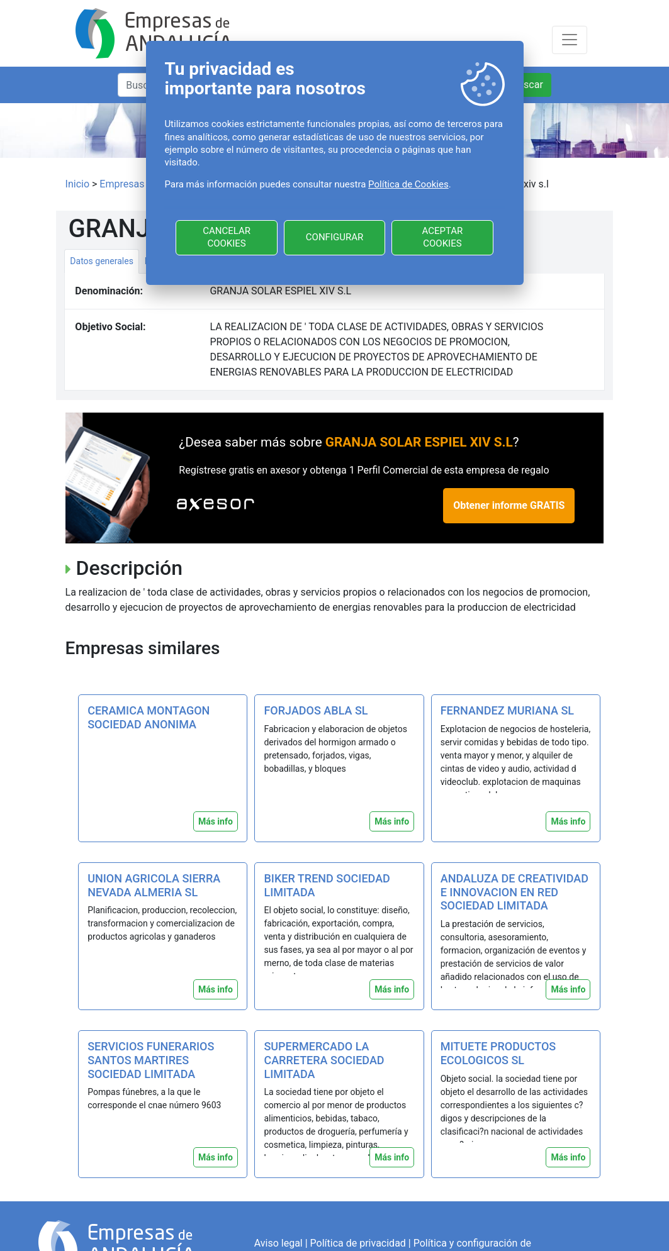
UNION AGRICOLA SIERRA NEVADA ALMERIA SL (153, 885)
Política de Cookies (408, 184)
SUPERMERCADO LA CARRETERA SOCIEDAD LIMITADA (324, 1060)
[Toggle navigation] (569, 40)
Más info (215, 821)
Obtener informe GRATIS (509, 505)
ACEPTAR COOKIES (442, 237)
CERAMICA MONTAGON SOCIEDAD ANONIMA (148, 717)
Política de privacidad (358, 1243)
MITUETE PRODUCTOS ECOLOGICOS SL (498, 1053)
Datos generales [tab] (101, 261)
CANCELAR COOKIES (226, 237)
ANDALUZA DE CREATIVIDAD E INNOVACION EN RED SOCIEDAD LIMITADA (514, 892)
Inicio (77, 184)
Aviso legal (278, 1243)
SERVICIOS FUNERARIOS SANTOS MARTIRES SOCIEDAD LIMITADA (150, 1060)
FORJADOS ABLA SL (316, 710)
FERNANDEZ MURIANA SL (507, 710)
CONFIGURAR (334, 237)
